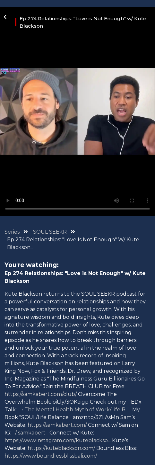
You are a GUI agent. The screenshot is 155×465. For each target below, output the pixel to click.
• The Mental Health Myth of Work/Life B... (74, 410)
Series (12, 232)
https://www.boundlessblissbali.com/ (50, 456)
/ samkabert (30, 433)
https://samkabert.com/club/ (40, 394)
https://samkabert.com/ (57, 425)
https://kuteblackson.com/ (61, 448)
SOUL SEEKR (50, 232)
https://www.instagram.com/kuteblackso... (57, 440)
